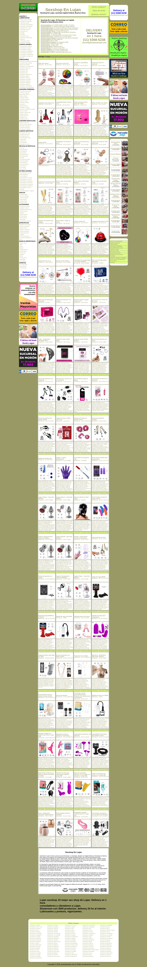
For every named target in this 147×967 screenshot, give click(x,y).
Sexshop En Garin (34, 930)
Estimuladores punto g (25, 187)
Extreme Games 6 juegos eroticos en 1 (81, 300)
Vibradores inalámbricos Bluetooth (28, 61)
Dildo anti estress (43, 63)
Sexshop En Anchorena (106, 946)
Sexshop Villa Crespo (47, 36)
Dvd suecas (23, 167)
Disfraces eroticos (24, 102)
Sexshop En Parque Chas (71, 944)
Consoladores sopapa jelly (26, 54)
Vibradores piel (23, 72)
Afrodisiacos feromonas (26, 209)
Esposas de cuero (24, 136)
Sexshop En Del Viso (70, 933)
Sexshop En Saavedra (105, 949)
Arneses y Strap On (25, 229)
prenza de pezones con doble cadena (63, 655)
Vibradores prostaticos (25, 79)
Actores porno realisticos (26, 46)
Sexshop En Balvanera (106, 944)
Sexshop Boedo (45, 33)
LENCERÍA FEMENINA (116, 246)
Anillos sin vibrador (24, 226)
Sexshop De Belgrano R (71, 956)
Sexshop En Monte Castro (53, 941)
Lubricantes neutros (25, 29)
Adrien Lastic (23, 243)
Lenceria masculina (25, 127)
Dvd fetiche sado (24, 154)
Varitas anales (23, 201)
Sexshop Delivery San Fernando (90, 949)
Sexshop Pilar (45, 52)
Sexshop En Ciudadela (53, 936)
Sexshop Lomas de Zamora (49, 38)
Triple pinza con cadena (81, 656)
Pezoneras (22, 219)
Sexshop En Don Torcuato (53, 933)
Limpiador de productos (26, 21)
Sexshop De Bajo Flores (36, 958)
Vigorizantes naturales (25, 221)
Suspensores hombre (25, 129)
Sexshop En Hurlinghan (88, 926)
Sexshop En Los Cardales (53, 935)
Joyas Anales (23, 199)
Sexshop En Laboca (70, 926)
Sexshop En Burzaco (105, 940)
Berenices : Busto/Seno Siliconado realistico (99, 655)
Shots (21, 256)
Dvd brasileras (23, 151)
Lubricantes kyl (23, 31)
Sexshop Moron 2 (115, 226)
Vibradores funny (24, 69)
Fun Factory (23, 261)
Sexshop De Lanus (87, 953)
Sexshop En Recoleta (70, 948)
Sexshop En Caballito (70, 940)
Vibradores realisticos (25, 81)
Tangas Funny (23, 117)
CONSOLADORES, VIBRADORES (115, 244)
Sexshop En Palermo (87, 943)
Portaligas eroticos (24, 107)
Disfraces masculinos (25, 125)
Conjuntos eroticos (24, 99)
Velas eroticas (23, 217)
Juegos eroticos (24, 214)
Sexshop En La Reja (35, 925)
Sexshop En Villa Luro (105, 956)
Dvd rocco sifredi (24, 164)
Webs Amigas (73, 923)
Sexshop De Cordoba (105, 954)
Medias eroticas (24, 105)
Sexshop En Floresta (52, 930)
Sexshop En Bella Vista (35, 944)
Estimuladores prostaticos (26, 185)
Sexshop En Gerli (86, 928)
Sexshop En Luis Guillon (106, 935)
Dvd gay (22, 157)
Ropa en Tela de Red (25, 112)
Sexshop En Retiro (34, 949)
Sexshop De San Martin (88, 951)
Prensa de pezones (61, 695)
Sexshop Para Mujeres (116, 215)
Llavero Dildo (42, 142)
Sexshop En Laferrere (52, 928)
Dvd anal (22, 148)
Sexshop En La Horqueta (88, 925)
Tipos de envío (98, 11)
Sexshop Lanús (45, 43)
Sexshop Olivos (45, 45)
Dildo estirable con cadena (99, 103)
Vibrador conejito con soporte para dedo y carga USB (46, 735)
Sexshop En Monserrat (35, 940)
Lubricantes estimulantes (26, 26)
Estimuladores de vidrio (26, 179)
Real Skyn (22, 34)
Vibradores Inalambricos (26, 74)
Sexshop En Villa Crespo (106, 953)
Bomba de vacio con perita (64, 616)
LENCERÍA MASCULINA (116, 247)
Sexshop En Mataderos (53, 938)
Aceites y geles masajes (26, 19)
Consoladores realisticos (26, 52)
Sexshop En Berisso (52, 943)
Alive (21, 244)
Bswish (21, 248)
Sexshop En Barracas (87, 944)
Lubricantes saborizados (26, 37)
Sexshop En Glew (69, 928)
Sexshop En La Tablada (106, 925)
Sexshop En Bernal (105, 941)
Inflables (22, 234)
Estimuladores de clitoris (26, 177)
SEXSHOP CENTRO (115, 253)
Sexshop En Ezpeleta (35, 931)
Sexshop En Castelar (70, 938)
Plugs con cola (23, 202)
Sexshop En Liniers (105, 931)
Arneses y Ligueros (25, 92)
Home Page (41, 56)
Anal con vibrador (24, 196)
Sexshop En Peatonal (87, 946)
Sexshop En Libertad (52, 931)
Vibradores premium (25, 77)
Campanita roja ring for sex (46, 103)
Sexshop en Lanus (104, 928)
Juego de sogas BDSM (98, 577)
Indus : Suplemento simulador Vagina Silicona (46, 813)
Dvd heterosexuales (25, 159)
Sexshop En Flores (87, 930)
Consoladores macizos (25, 47)
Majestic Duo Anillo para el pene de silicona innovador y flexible (46, 774)
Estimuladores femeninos (26, 182)
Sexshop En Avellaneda (71, 946)
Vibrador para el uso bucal (82, 616)
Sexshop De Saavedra (105, 951)
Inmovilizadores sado (25, 137)
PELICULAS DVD (114, 251)
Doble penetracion (24, 231)
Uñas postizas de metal (99, 537)
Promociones (23, 268)
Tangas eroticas (24, 114)
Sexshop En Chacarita (35, 938)
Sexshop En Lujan (63, 9)
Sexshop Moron (45, 41)
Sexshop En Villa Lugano (53, 956)
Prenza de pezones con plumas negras (45, 418)
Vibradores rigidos (24, 76)
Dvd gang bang (24, 156)
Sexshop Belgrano (46, 25)
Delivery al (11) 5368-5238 (28, 273)
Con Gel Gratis (23, 264)
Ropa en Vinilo (23, 110)
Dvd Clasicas (23, 165)
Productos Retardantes (25, 237)
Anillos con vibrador (25, 64)
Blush (21, 246)
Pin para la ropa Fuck (62, 63)
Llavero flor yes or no (44, 261)
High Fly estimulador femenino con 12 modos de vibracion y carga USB (82, 774)
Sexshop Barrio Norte (47, 28)
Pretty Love (23, 252)
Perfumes (22, 39)
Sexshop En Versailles (70, 951)
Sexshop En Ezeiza (70, 931)
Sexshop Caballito (46, 32)
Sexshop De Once (69, 953)
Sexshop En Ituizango (52, 926)
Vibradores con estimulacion (27, 66)
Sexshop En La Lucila (70, 925)
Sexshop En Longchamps (88, 933)
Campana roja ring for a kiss (100, 221)
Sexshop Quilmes (46, 39)
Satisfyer (22, 254)
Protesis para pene (24, 236)
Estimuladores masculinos (26, 184)
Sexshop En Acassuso (52, 949)
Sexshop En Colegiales (35, 935)
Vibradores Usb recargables (27, 87)
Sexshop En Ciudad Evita (71, 936)
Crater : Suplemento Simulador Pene (44, 339)
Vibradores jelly (24, 71)
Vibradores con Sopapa (26, 85)
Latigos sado (23, 139)
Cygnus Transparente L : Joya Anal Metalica (63, 576)
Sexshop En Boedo (87, 941)
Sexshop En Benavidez (106, 943)
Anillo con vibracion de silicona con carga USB (99, 774)
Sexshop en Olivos (34, 943)
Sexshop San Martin (46, 46)
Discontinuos (23, 266)
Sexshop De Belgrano (87, 956)
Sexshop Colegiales (46, 49)
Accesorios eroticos (25, 206)
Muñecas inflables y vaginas (27, 190)
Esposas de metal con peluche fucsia (80, 418)
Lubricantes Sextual (25, 42)
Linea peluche (23, 142)
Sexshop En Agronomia (88, 948)
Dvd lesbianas (23, 162)
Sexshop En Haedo (105, 926)
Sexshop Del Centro (35, 951)
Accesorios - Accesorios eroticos (47, 58)
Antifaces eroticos (24, 208)
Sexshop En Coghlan (70, 935)
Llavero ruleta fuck (79, 221)
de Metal (22, 189)
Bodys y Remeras (24, 122)
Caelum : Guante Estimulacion (61, 458)
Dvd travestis (23, 169)
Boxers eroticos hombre (26, 124)
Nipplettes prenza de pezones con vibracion (62, 734)
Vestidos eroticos (24, 119)
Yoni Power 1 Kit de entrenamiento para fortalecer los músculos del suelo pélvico (82, 695)
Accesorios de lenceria (25, 91)
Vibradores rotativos (25, 84)
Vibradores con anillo (25, 224)
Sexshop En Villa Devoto (71, 954)
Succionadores (23, 176)
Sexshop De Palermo (52, 953)
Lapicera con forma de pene (46, 182)
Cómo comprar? (99, 7)
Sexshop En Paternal (35, 946)
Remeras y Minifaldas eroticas (27, 109)
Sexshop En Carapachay (106, 938)
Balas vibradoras (24, 174)
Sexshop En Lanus (69, 930)
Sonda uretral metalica (62, 261)
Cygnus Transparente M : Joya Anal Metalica (45, 537)
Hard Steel (22, 259)
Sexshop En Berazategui (71, 943)
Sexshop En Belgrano (52, 944)
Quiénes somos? (98, 14)
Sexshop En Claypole (35, 936)
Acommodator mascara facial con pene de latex (45, 695)
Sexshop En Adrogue (105, 948)
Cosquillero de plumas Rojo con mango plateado (82, 260)
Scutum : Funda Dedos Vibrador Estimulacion (80, 537)
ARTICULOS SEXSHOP (116, 241)
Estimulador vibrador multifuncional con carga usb (81, 814)
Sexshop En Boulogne (70, 941)
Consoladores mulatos (25, 49)
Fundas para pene (24, 232)
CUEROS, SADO (114, 249)
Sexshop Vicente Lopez (47, 51)
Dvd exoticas (23, 152)
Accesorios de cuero (25, 132)
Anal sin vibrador (24, 197)
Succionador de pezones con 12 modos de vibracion (100, 813)
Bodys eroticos (23, 96)
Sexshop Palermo (46, 26)
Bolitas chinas (23, 228)
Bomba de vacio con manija (100, 695)
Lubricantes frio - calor (25, 27)
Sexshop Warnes (46, 48)
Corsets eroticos (24, 101)
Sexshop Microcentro (47, 29)
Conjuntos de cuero (25, 134)
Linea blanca (23, 141)
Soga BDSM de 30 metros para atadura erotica (99, 734)
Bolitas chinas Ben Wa (44, 458)
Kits (21, 239)
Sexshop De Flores (87, 954)
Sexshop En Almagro (35, 948)
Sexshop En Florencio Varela (107, 930)
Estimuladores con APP (26, 172)
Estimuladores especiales (26, 181)
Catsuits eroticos (24, 97)
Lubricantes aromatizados (26, 24)
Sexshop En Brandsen (35, 941)
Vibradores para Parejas (26, 63)
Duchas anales (23, 194)
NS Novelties (23, 251)
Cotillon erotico (23, 211)
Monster (22, 57)
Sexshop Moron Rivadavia (48, 42)
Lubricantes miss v (24, 36)
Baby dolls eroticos (24, 94)
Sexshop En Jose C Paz (36, 926)
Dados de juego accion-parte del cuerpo (81, 102)
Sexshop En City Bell (105, 936)
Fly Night (22, 32)
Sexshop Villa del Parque (48, 31)
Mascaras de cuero (25, 144)
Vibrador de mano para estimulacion (98, 616)
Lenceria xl (22, 104)
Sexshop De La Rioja (35, 954)
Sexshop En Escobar (87, 931)
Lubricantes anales (24, 23)
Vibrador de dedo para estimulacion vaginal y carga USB (62, 774)
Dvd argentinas (23, 149)
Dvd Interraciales (24, 161)
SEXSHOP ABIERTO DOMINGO (118, 257)
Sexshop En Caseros (87, 938)
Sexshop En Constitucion (106, 933)
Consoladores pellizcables (26, 51)
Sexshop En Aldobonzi (52, 948)
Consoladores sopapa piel (26, 56)
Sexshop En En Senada (36, 933)
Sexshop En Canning (52, 940)
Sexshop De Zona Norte (53, 951)
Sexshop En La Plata (52, 925)
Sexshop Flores (45, 35)
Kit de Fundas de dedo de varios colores (99, 497)
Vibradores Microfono (25, 82)
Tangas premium (24, 115)
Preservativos (23, 216)
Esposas (22, 212)
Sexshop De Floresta (52, 954)
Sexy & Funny (23, 257)
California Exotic (24, 249)
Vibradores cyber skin (25, 67)
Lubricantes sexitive (25, 41)
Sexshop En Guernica (35, 928)
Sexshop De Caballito (35, 956)
